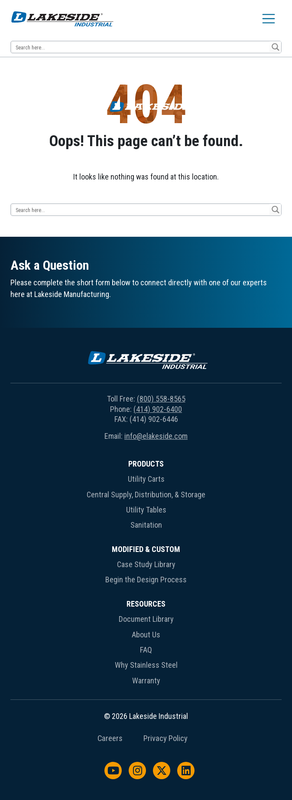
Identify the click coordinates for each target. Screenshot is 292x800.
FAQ (146, 649)
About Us (146, 634)
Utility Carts (146, 478)
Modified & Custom (146, 549)
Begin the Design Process (146, 579)
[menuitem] (146, 496)
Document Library (146, 619)
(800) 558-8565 (161, 398)
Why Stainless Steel (146, 664)
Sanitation (146, 524)
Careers (110, 738)
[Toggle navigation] (269, 18)
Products (146, 463)
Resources (146, 603)
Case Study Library (146, 564)
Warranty (146, 680)
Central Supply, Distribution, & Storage (146, 494)
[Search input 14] (141, 47)
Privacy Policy (165, 738)
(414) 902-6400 (157, 409)
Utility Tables (146, 509)
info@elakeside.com (156, 436)
